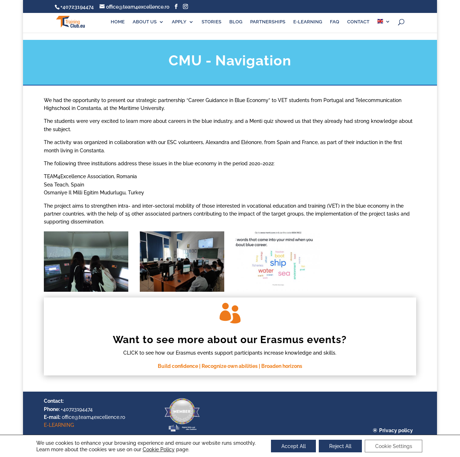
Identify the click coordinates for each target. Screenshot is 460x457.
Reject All (340, 446)
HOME (118, 21)
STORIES (211, 21)
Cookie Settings (394, 446)
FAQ (334, 21)
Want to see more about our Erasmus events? (230, 340)
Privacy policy (396, 430)
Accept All (292, 446)
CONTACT (358, 21)
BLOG (235, 21)
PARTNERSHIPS (267, 21)
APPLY (179, 21)
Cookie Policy (157, 449)
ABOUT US (145, 21)
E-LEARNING (307, 21)
